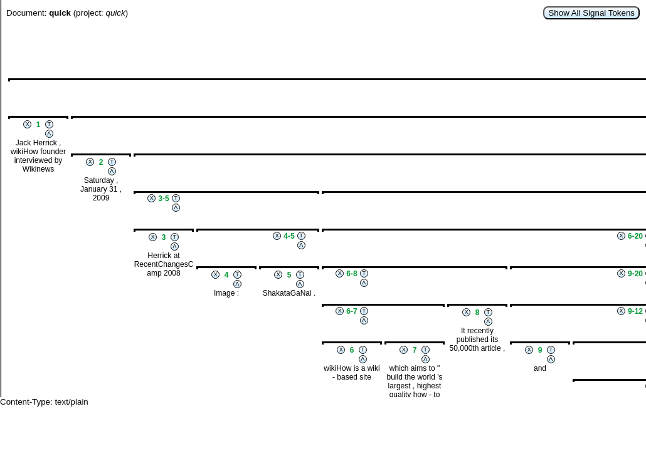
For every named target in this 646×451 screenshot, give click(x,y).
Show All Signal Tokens (591, 13)
